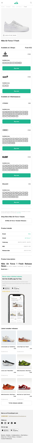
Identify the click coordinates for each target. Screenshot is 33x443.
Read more (5, 269)
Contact (19, 437)
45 (7, 62)
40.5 (26, 112)
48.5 (20, 62)
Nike (13, 6)
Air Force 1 (19, 6)
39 (20, 112)
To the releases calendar (16, 403)
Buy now (16, 68)
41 (3, 114)
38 (13, 112)
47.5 (17, 62)
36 (3, 112)
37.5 (10, 112)
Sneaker (8, 6)
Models (8, 435)
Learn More (19, 212)
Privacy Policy (11, 437)
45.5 (26, 114)
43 (13, 114)
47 (13, 62)
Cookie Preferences (6, 438)
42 (7, 114)
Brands (3, 435)
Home (2, 6)
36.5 (7, 112)
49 (16, 116)
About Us (3, 437)
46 (10, 62)
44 (16, 114)
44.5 (20, 114)
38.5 (17, 112)
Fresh (25, 6)
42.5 (10, 114)
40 (3, 62)
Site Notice (24, 435)
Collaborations (16, 435)
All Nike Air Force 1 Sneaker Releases (16, 221)
